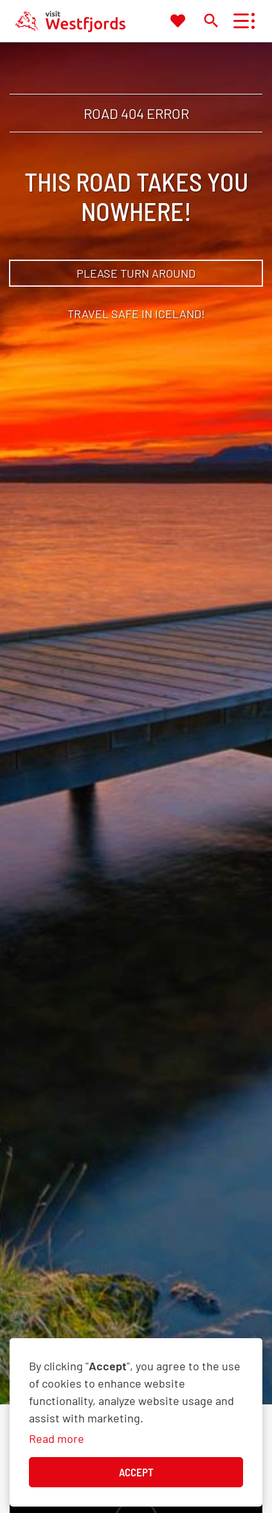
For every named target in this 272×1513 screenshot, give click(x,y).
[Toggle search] (210, 20)
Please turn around (136, 273)
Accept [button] (136, 1471)
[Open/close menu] (241, 21)
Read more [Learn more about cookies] (56, 1438)
